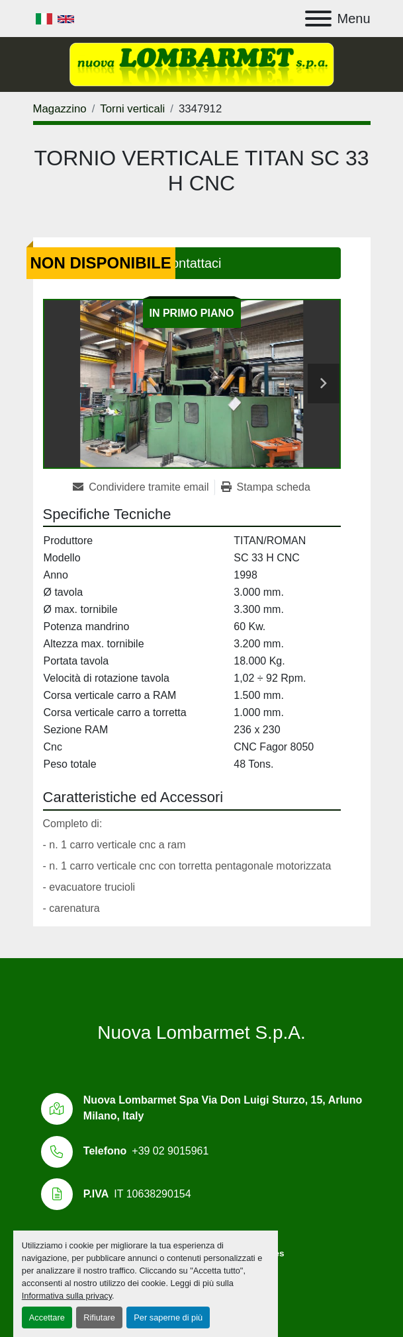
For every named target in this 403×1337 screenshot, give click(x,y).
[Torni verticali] (132, 108)
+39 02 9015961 (170, 1150)
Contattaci (191, 263)
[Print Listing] (265, 487)
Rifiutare (99, 1317)
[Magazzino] (60, 108)
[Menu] (318, 18)
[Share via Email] (143, 487)
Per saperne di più (168, 1317)
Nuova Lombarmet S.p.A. (201, 1032)
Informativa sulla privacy (67, 1296)
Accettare (47, 1317)
